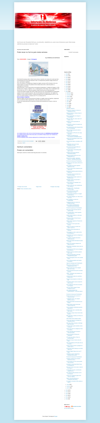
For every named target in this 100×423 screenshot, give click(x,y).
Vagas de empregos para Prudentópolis (74, 263)
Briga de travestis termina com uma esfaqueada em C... (73, 156)
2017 (67, 89)
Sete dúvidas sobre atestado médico (73, 318)
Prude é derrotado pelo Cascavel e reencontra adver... (73, 332)
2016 (67, 91)
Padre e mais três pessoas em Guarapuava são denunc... (72, 379)
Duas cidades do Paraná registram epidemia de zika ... (73, 166)
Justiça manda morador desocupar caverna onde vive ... (73, 305)
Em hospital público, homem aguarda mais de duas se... (73, 213)
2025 (67, 75)
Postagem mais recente (22, 186)
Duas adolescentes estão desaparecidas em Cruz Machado (74, 128)
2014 (67, 391)
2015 (67, 390)
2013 (67, 393)
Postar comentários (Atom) (26, 188)
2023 (67, 79)
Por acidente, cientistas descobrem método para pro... (73, 238)
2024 (67, 77)
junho (68, 103)
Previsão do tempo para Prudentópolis (74, 161)
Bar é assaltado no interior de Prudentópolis (72, 200)
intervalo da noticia (25, 141)
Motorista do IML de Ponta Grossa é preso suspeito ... (73, 219)
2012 (67, 395)
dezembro (69, 93)
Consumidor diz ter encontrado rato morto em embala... (73, 175)
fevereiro (68, 386)
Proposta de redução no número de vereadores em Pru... (73, 111)
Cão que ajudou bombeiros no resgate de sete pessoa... (74, 194)
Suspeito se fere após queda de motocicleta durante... (72, 153)
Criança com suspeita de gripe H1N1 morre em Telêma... (73, 376)
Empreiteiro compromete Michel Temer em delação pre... (74, 365)
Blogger (55, 416)
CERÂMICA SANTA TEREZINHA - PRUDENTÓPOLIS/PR (73, 355)
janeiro (68, 387)
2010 (67, 398)
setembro (69, 98)
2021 (67, 82)
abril (68, 107)
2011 (67, 397)
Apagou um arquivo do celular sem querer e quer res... (73, 227)
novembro (69, 94)
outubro (68, 96)
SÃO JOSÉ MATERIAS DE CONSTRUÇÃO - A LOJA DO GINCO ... (74, 291)
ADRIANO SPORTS (70, 108)
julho (68, 101)
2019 (67, 86)
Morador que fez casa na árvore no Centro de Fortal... (73, 296)
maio (68, 105)
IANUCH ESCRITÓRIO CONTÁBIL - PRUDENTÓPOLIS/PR (73, 255)
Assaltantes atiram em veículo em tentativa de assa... (73, 203)
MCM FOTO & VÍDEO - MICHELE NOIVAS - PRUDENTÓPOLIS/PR (73, 159)
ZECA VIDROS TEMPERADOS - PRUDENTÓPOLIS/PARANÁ (73, 206)
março (68, 384)
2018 (67, 88)
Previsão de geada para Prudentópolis (74, 207)
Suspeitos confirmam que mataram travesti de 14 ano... (73, 359)
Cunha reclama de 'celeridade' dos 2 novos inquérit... (73, 183)
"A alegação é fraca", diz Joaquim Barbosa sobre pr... (73, 299)
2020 (67, 84)
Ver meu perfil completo (69, 408)
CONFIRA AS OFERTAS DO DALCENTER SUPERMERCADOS (74, 136)
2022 (67, 81)
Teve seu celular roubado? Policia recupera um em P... (73, 288)
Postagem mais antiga (54, 186)
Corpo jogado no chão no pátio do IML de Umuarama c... (74, 233)
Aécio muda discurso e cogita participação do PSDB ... (72, 191)
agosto (68, 100)
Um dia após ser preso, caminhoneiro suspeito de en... (73, 370)
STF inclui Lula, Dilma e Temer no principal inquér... (73, 338)
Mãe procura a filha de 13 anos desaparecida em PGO (72, 265)
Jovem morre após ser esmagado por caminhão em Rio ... (73, 321)
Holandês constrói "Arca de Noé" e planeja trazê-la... (73, 180)
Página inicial (38, 186)
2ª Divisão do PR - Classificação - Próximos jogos (73, 189)
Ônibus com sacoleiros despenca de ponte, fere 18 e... (73, 244)
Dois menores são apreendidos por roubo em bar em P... (73, 147)
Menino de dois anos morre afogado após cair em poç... (73, 268)
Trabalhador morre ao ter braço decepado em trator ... (72, 145)
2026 (67, 74)
